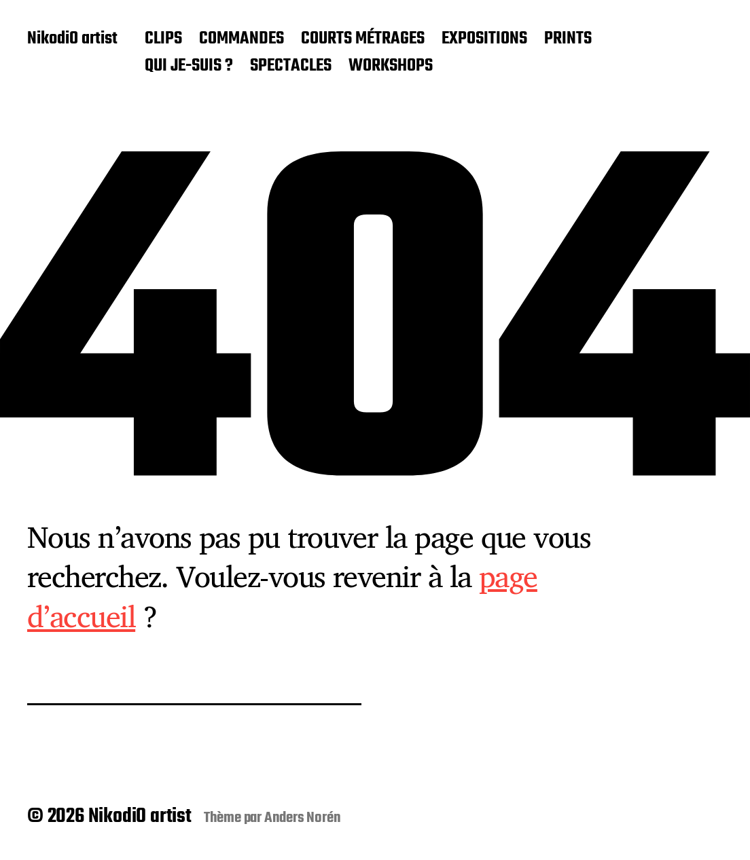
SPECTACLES (291, 66)
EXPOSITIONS (484, 39)
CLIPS (163, 39)
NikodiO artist (72, 39)
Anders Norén (302, 817)
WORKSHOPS (391, 66)
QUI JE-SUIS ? (189, 66)
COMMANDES (241, 39)
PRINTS (568, 39)
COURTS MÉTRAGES (363, 39)
